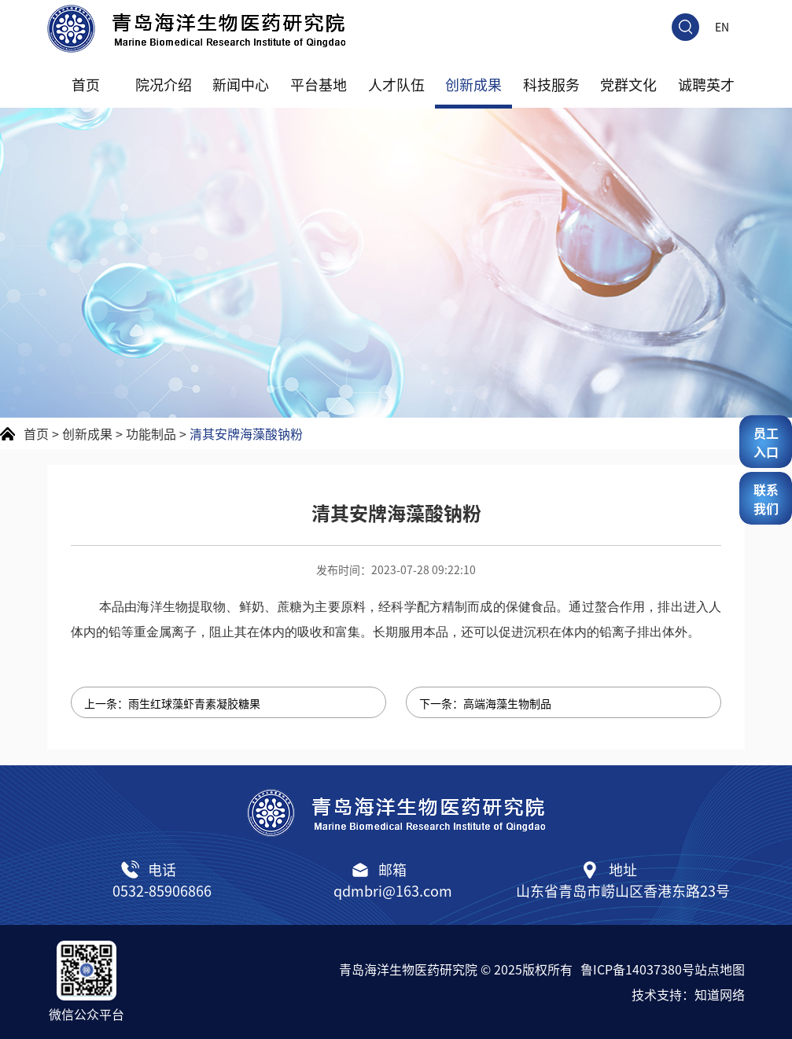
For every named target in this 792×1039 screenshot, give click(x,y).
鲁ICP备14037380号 (637, 969)
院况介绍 (163, 84)
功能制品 (151, 433)
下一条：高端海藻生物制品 (485, 703)
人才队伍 (396, 84)
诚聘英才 (706, 84)
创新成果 (473, 84)
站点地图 (719, 969)
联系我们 (766, 499)
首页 (86, 84)
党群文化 (628, 84)
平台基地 (318, 84)
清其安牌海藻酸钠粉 (246, 433)
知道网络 (719, 994)
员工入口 (766, 442)
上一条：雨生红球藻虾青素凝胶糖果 (172, 703)
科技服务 (551, 84)
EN (722, 27)
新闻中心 (240, 84)
